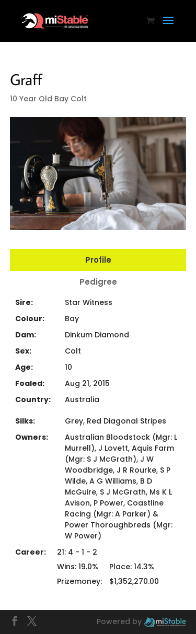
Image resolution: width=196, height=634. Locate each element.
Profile (98, 259)
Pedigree (98, 281)
